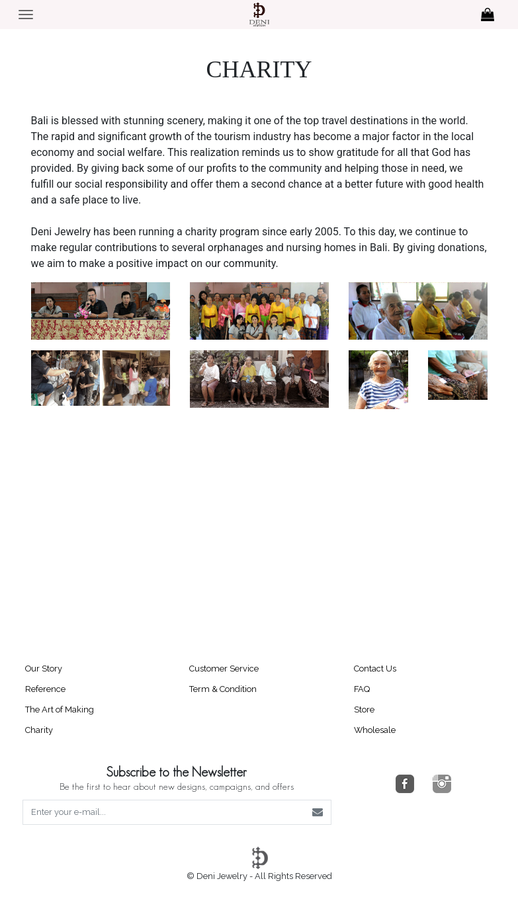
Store (364, 709)
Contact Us (375, 668)
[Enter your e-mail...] (164, 812)
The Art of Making (59, 709)
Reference (45, 689)
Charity (39, 730)
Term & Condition (223, 689)
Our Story (43, 668)
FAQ (362, 689)
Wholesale (375, 730)
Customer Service (224, 668)
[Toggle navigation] (26, 14)
